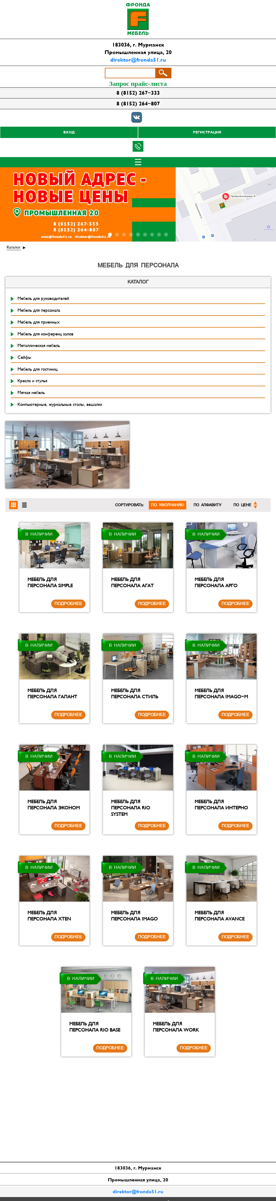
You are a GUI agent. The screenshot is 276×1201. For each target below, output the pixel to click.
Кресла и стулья (32, 380)
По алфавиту (207, 505)
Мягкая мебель (31, 392)
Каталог (14, 247)
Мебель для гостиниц (37, 369)
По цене (245, 505)
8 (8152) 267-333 (138, 93)
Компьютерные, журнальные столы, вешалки (60, 404)
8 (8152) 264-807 (138, 104)
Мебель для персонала (39, 310)
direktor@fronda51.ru (138, 60)
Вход (69, 132)
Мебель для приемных (39, 322)
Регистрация (207, 132)
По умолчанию (167, 505)
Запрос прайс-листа (138, 83)
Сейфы (24, 357)
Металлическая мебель (39, 345)
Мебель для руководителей (43, 298)
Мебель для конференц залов (45, 334)
